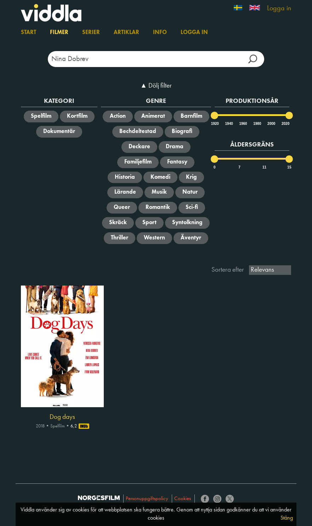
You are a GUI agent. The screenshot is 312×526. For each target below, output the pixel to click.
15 (289, 167)
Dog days (62, 417)
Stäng (286, 518)
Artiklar (126, 32)
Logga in (279, 8)
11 (264, 167)
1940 (228, 124)
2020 (285, 124)
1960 (242, 124)
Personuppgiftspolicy (147, 499)
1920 (214, 124)
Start (28, 32)
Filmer (59, 32)
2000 (270, 124)
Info (160, 32)
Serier (91, 32)
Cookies (182, 499)
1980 (256, 124)
